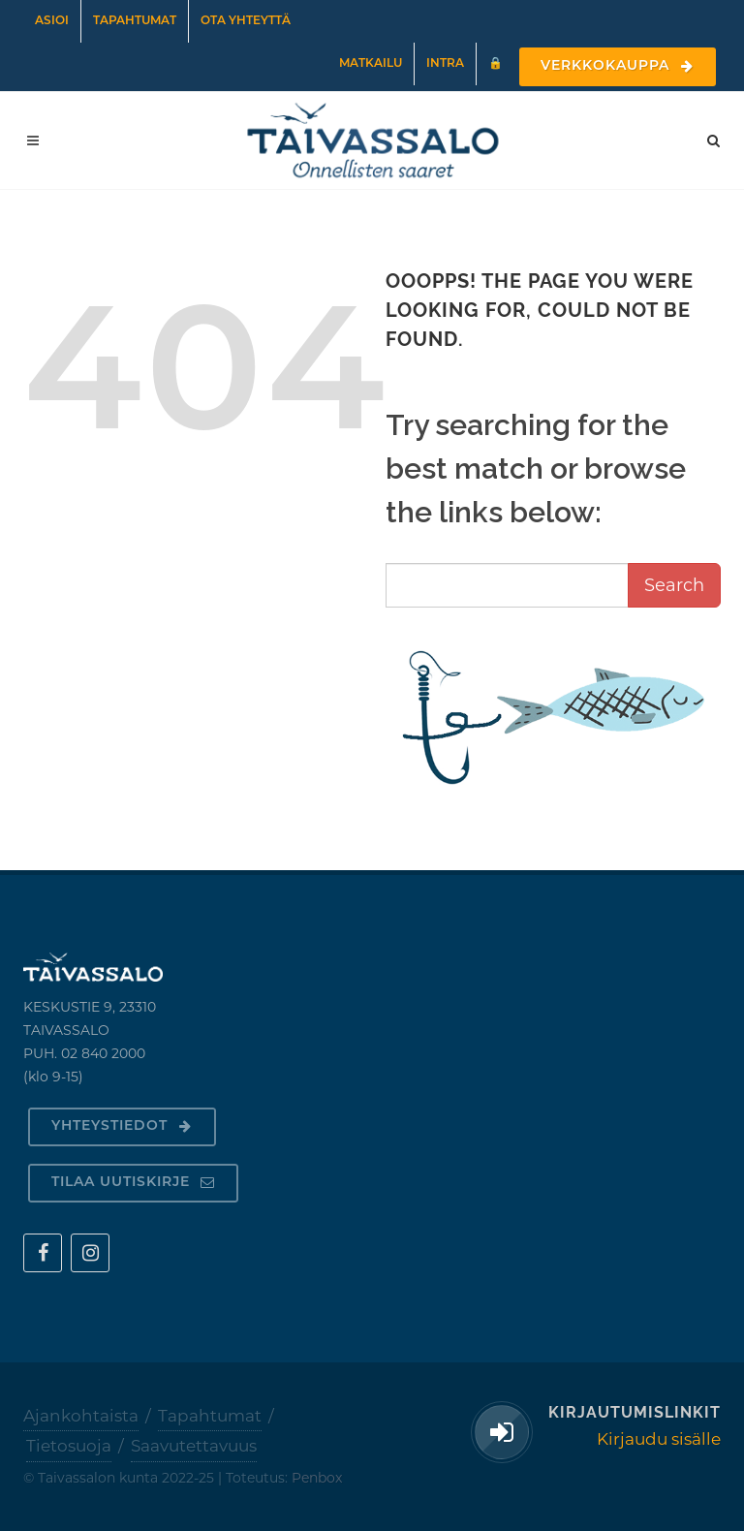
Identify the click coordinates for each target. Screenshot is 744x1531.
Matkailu (370, 64)
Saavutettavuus (194, 1445)
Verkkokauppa (618, 66)
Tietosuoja (68, 1445)
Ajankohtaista (81, 1415)
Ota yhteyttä (246, 21)
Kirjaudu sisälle (659, 1439)
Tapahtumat (134, 21)
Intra (445, 64)
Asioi (52, 21)
